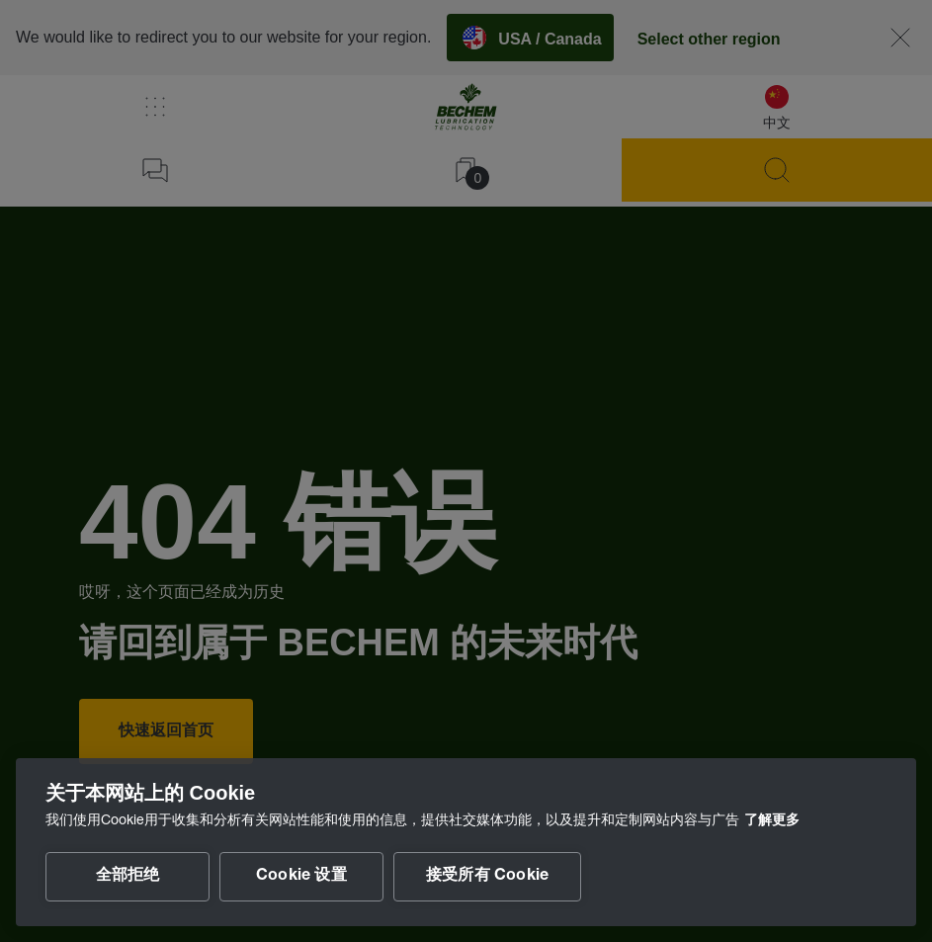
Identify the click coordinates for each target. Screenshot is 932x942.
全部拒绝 (128, 877)
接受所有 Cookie (487, 877)
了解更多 (772, 821)
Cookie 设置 (301, 877)
